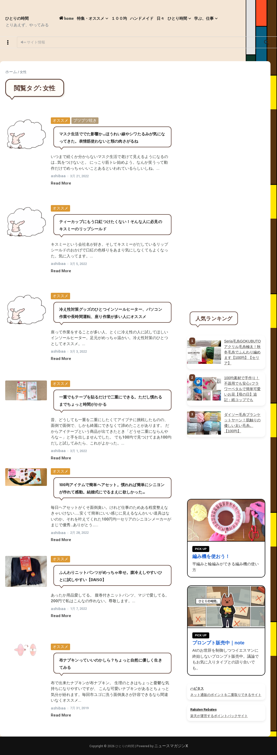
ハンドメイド (141, 18)
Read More (61, 183)
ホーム (11, 71)
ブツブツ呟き (85, 120)
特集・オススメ (92, 18)
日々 (160, 18)
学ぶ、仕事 (206, 18)
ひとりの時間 (17, 18)
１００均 (119, 18)
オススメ (60, 120)
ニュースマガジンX (171, 746)
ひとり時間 (179, 18)
